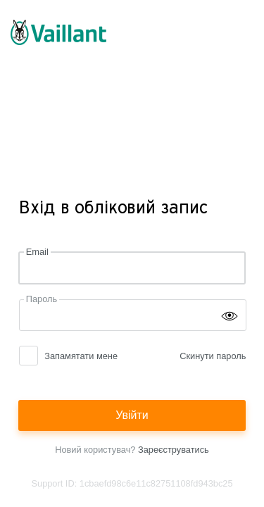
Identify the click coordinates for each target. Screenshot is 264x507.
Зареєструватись (173, 449)
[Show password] (229, 314)
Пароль (41, 299)
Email (37, 251)
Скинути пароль (213, 356)
